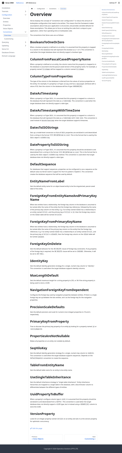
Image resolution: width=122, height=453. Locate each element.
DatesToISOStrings (107, 27)
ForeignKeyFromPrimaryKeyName (110, 44)
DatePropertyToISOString (109, 30)
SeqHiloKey (105, 69)
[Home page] (32, 8)
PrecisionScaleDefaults (108, 61)
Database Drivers (8, 52)
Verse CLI (5, 49)
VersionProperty (106, 80)
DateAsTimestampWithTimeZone (110, 24)
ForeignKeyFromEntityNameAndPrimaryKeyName (110, 39)
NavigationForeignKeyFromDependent (110, 57)
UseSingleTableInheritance (109, 75)
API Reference (31, 3)
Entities (5, 22)
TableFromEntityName (108, 72)
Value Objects (8, 28)
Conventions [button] (7, 32)
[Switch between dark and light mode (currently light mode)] (118, 2)
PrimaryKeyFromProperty (109, 64)
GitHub (112, 3)
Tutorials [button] (5, 11)
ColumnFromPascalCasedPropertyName (110, 13)
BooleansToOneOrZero (108, 10)
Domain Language (8, 56)
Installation (6, 8)
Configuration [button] (7, 15)
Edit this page (36, 428)
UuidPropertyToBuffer (108, 78)
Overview (6, 18)
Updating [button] (5, 46)
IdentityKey (105, 51)
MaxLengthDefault (107, 54)
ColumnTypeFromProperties (110, 17)
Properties (7, 25)
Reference (20, 3)
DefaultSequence (107, 33)
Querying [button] (5, 42)
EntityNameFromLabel (108, 36)
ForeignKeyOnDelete (108, 48)
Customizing (8, 39)
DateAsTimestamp (107, 20)
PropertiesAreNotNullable (109, 67)
